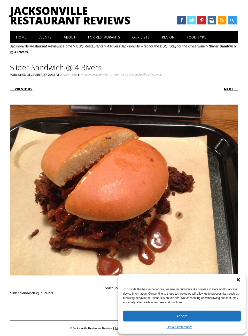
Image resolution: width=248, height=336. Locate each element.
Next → (231, 89)
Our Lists (141, 37)
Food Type (196, 37)
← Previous (21, 89)
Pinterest (201, 20)
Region (168, 37)
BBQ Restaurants (89, 46)
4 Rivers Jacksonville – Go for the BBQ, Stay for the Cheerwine (156, 46)
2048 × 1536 (68, 74)
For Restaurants (104, 37)
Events (45, 37)
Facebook (181, 20)
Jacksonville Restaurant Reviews (70, 15)
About (70, 37)
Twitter (191, 20)
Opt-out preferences (180, 327)
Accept (181, 316)
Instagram (212, 20)
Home (21, 37)
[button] (238, 279)
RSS (222, 20)
